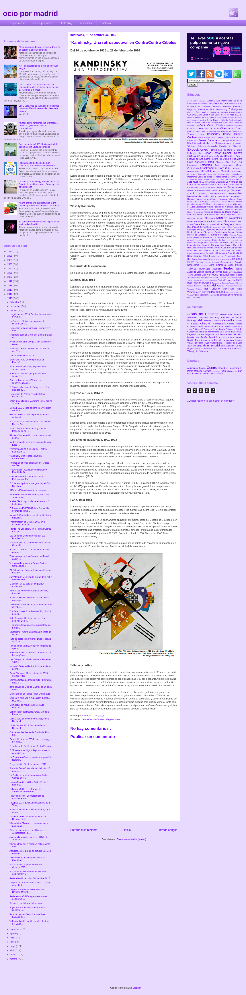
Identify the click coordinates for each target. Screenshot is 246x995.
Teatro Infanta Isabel (209, 277)
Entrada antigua (167, 830)
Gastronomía (209, 168)
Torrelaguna (225, 348)
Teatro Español (220, 274)
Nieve (220, 221)
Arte (226, 103)
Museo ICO (201, 204)
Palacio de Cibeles (201, 227)
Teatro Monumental (227, 280)
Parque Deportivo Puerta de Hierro (216, 229)
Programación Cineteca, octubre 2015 (27, 764)
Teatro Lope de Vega (196, 280)
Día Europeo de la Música (230, 140)
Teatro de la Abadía (202, 283)
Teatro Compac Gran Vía (199, 275)
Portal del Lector (220, 240)
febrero (13, 959)
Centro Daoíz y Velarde (217, 120)
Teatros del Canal (214, 285)
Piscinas (198, 237)
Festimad (213, 156)
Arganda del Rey (210, 317)
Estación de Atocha (208, 146)
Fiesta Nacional (196, 162)
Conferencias (195, 137)
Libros (238, 187)
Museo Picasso (194, 209)
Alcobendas (226, 314)
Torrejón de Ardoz (210, 348)
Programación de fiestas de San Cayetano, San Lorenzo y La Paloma (37, 164)
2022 (10, 268)
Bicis (213, 109)
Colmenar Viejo (195, 326)
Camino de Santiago (219, 112)
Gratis (221, 168)
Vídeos (196, 295)
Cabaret (191, 112)
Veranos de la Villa (197, 292)
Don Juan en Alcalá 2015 (21, 355)
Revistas (211, 253)
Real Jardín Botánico (197, 248)
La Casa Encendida (216, 182)
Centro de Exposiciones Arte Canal (217, 122)
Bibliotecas (204, 109)
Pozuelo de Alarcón (224, 340)
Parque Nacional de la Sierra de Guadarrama (214, 231)
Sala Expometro (218, 256)
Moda (214, 196)
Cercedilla (228, 320)
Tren (207, 289)
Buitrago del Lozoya (199, 320)
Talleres (193, 268)
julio (12, 937)
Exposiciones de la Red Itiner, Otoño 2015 (29, 694)
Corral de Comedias (214, 137)
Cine (223, 128)
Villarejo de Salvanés (197, 351)
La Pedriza (203, 187)
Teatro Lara (237, 277)
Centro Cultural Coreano (232, 118)
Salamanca (232, 371)
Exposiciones (113, 719)
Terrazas (191, 289)
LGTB (204, 182)
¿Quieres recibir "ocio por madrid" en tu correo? (210, 401)
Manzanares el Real (231, 334)
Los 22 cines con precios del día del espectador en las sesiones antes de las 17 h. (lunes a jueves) (38, 87)
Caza (219, 118)
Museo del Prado (205, 214)
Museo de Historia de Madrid (218, 212)
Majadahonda (212, 334)
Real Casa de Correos (208, 245)
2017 (10, 290)
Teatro (229, 268)
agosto (13, 933)
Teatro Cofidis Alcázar (232, 272)
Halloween (237, 168)
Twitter (239, 289)
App (218, 101)
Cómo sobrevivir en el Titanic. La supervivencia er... (25, 381)
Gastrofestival (194, 168)
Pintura (190, 237)
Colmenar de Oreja (214, 326)
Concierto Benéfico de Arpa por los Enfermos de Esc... (26, 477)
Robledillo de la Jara (232, 343)
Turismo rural (229, 289)
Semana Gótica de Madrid (221, 259)
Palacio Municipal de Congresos (218, 224)
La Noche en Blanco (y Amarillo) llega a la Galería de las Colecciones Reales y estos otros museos (39, 184)
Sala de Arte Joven (233, 256)
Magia (227, 190)
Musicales (210, 218)
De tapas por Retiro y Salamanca (25, 903)
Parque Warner (235, 232)
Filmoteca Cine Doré (227, 162)
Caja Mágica (203, 112)
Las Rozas (236, 331)
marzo (13, 954)
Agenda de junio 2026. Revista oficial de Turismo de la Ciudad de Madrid (38, 145)
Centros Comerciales (234, 126)
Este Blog (66, 23)
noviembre (15, 306)
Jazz (190, 182)
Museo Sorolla (209, 209)
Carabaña (217, 321)
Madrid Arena (205, 191)
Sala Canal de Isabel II (199, 256)
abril (12, 950)
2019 (10, 281)
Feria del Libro (195, 153)
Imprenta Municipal (208, 174)
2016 (10, 294)
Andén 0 (211, 101)
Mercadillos (235, 193)
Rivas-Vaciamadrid (213, 343)
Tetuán (206, 373)
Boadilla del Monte (231, 317)
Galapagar (230, 329)
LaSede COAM (215, 187)
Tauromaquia (206, 269)
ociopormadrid (193, 297)
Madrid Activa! (193, 191)
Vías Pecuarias (232, 292)
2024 (10, 260)
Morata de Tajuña (198, 337)
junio (12, 942)
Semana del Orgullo (231, 262)
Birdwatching (222, 109)
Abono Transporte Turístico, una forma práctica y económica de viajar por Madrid (39, 204)
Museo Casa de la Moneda (223, 202)
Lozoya (201, 334)
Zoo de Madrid (235, 295)
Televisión (238, 286)
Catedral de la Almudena (205, 117)
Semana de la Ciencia (208, 262)
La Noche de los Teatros (205, 184)
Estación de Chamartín (230, 146)
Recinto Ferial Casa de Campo (222, 247)
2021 (10, 273)
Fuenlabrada (219, 329)
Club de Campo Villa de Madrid (201, 131)
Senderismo (194, 265)
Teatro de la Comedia (220, 283)
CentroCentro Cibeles (93, 719)
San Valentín (204, 259)
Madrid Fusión (217, 191)
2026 (10, 251)
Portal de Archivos (204, 240)
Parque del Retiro (220, 235)
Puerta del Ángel (195, 243)
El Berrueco (206, 329)
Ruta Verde (222, 253)
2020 (10, 277)
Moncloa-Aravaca (203, 371)
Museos (200, 218)
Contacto (106, 23)
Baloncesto (208, 107)
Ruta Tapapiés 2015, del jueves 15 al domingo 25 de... (27, 619)
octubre (14, 310)
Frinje (219, 165)
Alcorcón (237, 314)
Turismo (216, 288)
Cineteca (231, 128)
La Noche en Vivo (225, 184)
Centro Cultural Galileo (196, 120)
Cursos (228, 137)
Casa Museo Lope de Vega (222, 115)
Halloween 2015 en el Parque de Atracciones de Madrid (25, 790)
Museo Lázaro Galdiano (217, 204)
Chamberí (223, 368)
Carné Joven (203, 115)
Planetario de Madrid (213, 237)
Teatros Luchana (194, 286)
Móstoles (215, 337)
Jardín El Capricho (233, 179)
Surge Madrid (235, 265)
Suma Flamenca (218, 265)
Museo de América (195, 212)
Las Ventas (229, 187)
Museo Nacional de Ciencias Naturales (224, 207)
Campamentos (235, 112)
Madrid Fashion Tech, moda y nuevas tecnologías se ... (27, 429)
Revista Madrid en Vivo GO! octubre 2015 (29, 878)
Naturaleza (235, 218)
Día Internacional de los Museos (205, 143)
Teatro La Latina (225, 278)
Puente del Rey (235, 240)
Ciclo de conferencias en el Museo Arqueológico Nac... (26, 831)
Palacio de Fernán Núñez (222, 227)
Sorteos (205, 265)
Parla (198, 340)
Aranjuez (193, 317)
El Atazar (197, 329)
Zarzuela (224, 295)
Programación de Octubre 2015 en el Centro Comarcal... (27, 523)
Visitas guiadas (216, 291)
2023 (10, 264)
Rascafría (199, 343)
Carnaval (192, 114)
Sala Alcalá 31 (235, 253)
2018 (10, 285)
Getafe (238, 329)
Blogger (137, 987)
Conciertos (215, 134)
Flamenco (193, 165)
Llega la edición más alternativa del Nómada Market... (26, 890)
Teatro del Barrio (235, 283)
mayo (13, 946)
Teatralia (218, 269)
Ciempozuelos (220, 324)
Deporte (213, 140)
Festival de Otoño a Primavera (226, 159)
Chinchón (206, 323)
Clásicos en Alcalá (223, 131)
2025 (10, 256)
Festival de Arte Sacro (199, 159)
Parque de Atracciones (198, 235)
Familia (214, 150)
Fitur (240, 162)
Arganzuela (193, 368)
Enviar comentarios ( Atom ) (131, 839)
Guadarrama (193, 332)
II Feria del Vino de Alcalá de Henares (27, 490)
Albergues (203, 101)
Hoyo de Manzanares (209, 332)
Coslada (228, 327)
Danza (203, 140)
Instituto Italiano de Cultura (214, 179)
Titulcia (197, 349)
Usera (213, 373)
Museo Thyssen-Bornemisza (229, 209)
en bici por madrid (43, 23)
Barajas (203, 368)
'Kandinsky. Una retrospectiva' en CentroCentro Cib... (25, 457)
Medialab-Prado (219, 193)
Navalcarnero (229, 337)
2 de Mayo (193, 101)
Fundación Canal (232, 165)
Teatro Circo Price (214, 272)
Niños (226, 221)
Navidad (211, 221)
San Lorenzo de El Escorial (204, 345)
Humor (198, 171)
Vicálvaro (219, 374)
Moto (220, 197)
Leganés (192, 334)
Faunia (239, 150)
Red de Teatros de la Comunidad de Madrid (218, 250)
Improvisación (224, 174)
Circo (239, 128)
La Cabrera (225, 332)
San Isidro (192, 259)
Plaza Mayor (231, 237)
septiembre (16, 929)
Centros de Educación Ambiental (203, 128)
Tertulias (200, 289)
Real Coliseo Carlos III (231, 245)
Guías (228, 168)
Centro (212, 368)
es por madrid (17, 23)
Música (222, 218)
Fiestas (210, 161)
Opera (197, 224)
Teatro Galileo (193, 277)
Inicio (127, 830)
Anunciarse (86, 23)
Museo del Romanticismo (225, 214)
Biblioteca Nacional (223, 106)
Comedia (202, 134)
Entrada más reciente (83, 830)
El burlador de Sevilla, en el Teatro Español (30, 746)
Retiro (203, 253)
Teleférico (230, 286)
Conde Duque (232, 134)
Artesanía (233, 104)
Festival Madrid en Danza (229, 156)
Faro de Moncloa (227, 150)
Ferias (208, 152)
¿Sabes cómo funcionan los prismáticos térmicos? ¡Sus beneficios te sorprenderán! (38, 125)
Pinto (211, 340)
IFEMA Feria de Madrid (215, 171)
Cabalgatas (235, 109)
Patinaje (233, 235)
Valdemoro (237, 348)
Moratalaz (216, 371)
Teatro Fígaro (236, 275)
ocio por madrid (30, 13)
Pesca (239, 235)
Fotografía (207, 164)
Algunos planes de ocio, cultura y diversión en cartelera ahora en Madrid (39, 48)
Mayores (204, 194)
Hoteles (191, 171)
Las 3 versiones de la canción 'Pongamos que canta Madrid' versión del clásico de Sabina (39, 108)
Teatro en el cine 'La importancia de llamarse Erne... (26, 797)
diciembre (15, 302)
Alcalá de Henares (203, 314)
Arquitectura (216, 103)
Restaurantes (193, 253)
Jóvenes (197, 182)
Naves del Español (196, 221)
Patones (205, 340)
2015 (10, 298)
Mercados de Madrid (199, 196)
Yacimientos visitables (210, 295)
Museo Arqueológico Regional (212, 199)
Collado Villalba (234, 324)
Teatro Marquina (211, 280)
